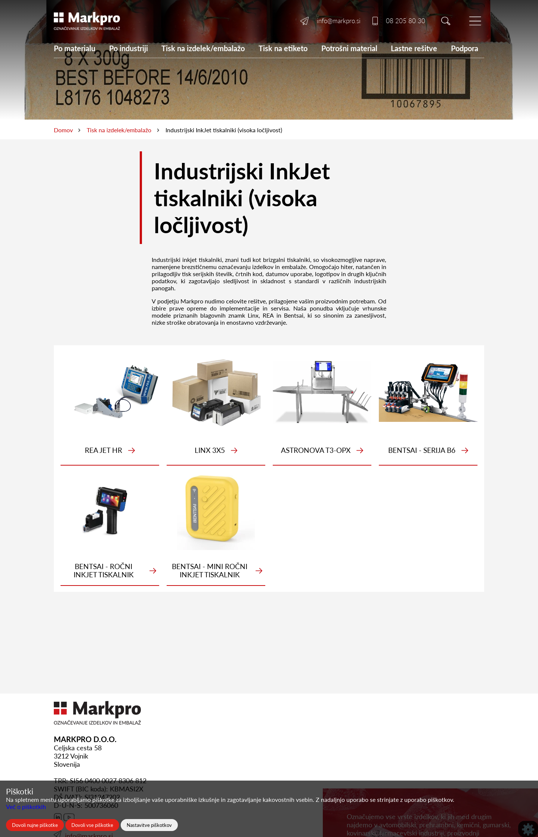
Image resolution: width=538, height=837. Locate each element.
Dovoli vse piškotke (92, 825)
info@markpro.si (339, 21)
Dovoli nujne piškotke (35, 825)
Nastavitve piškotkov (149, 825)
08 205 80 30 (405, 21)
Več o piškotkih (26, 806)
